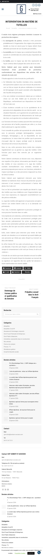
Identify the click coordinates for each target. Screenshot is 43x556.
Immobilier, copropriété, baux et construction (17, 339)
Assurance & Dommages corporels (14, 331)
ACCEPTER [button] (31, 553)
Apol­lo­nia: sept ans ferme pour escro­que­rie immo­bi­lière (24, 403)
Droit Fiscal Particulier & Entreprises (14, 334)
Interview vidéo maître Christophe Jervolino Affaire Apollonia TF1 (24, 395)
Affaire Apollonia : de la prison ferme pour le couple (22, 411)
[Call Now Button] (39, 552)
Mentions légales (7, 484)
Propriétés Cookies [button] (20, 553)
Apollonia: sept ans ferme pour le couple (21, 418)
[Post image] (6, 364)
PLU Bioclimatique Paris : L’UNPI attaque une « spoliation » (23, 364)
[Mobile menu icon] (3, 9)
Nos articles (7, 341)
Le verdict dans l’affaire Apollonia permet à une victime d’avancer (23, 378)
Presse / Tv (7, 347)
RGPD (3, 486)
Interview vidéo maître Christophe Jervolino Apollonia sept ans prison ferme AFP (22, 386)
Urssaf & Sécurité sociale (11, 352)
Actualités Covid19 (9, 329)
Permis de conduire (9, 344)
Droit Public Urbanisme (10, 336)
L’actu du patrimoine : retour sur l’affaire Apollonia (23, 371)
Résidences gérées (9, 349)
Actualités (7, 326)
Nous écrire (37, 13)
